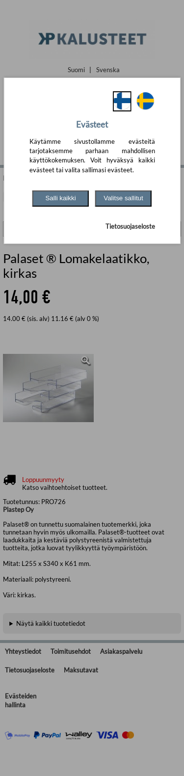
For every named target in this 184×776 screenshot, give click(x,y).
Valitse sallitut (123, 198)
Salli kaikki (60, 198)
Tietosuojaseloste (130, 226)
